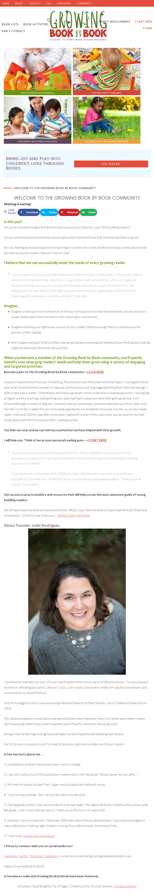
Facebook (10, 789)
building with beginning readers (132, 77)
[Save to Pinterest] (69, 145)
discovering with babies (21, 77)
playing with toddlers (58, 75)
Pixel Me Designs (114, 889)
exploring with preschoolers (95, 77)
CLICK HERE (95, 305)
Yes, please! (133, 99)
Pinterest (36, 789)
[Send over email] (88, 145)
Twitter (23, 789)
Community (84, 3)
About (19, 3)
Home (6, 3)
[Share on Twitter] (49, 145)
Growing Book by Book (77, 27)
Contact (35, 3)
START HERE (97, 373)
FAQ (49, 3)
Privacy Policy (134, 889)
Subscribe (64, 3)
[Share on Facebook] (29, 145)
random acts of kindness (38, 769)
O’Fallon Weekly (125, 819)
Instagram (50, 789)
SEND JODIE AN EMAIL (74, 449)
